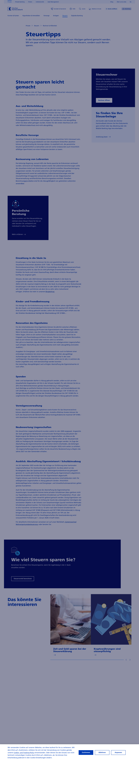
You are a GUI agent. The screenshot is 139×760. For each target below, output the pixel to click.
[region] (69, 752)
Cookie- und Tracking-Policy (24, 753)
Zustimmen (86, 752)
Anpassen (118, 752)
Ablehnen (102, 752)
